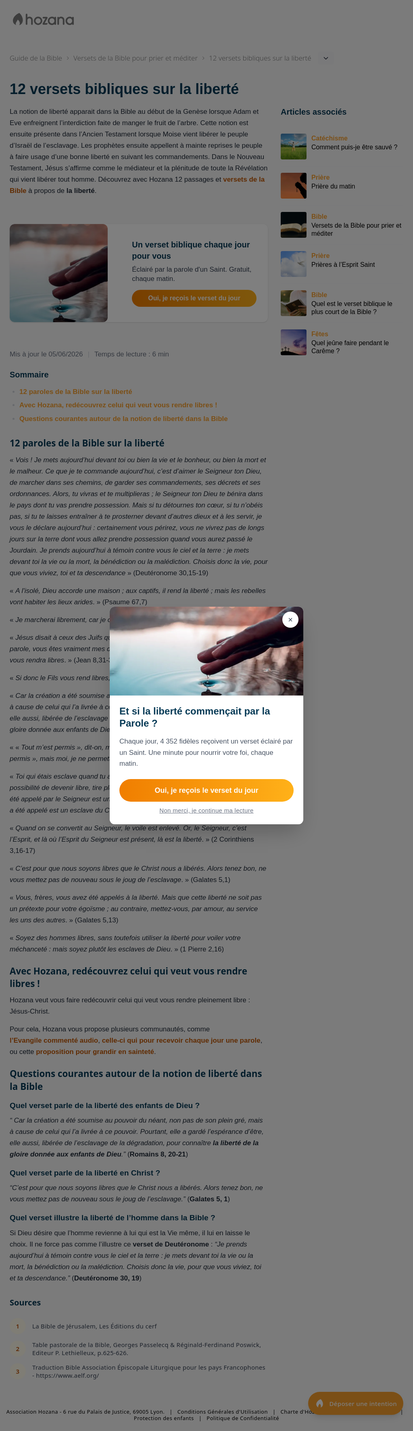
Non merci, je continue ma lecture (206, 810)
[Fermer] (290, 620)
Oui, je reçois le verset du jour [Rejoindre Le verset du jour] (206, 790)
